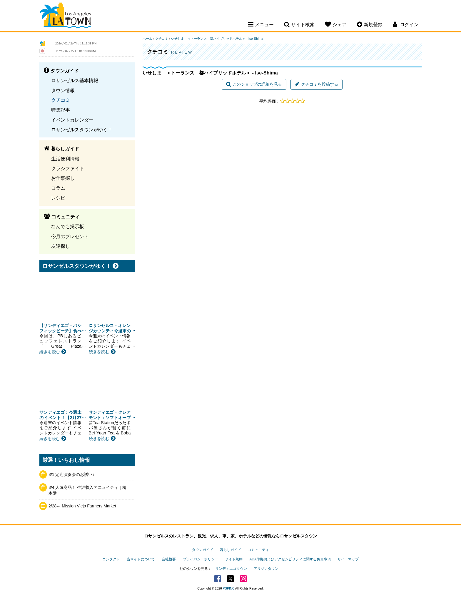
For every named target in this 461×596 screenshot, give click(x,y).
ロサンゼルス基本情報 (74, 80)
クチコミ (60, 100)
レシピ (58, 197)
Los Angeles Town (65, 16)
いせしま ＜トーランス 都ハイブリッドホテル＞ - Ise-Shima (217, 38)
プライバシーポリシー (200, 559)
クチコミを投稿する (316, 84)
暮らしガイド (230, 550)
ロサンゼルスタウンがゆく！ (81, 129)
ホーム (147, 38)
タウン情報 (63, 90)
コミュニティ (258, 550)
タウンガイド (202, 550)
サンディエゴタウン (231, 569)
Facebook (217, 578)
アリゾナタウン (266, 569)
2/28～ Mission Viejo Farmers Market (82, 506)
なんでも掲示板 (67, 226)
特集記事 (60, 109)
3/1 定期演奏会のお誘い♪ (71, 474)
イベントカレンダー (72, 119)
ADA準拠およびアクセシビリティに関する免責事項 (289, 559)
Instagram (243, 578)
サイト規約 (234, 559)
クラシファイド (67, 168)
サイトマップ (348, 559)
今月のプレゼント (70, 236)
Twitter (230, 578)
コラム (58, 187)
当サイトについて (141, 559)
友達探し (60, 246)
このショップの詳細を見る (254, 84)
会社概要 (169, 559)
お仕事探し (63, 178)
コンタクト (111, 559)
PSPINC (229, 588)
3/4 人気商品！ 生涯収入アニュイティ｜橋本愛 (87, 490)
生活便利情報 (65, 158)
